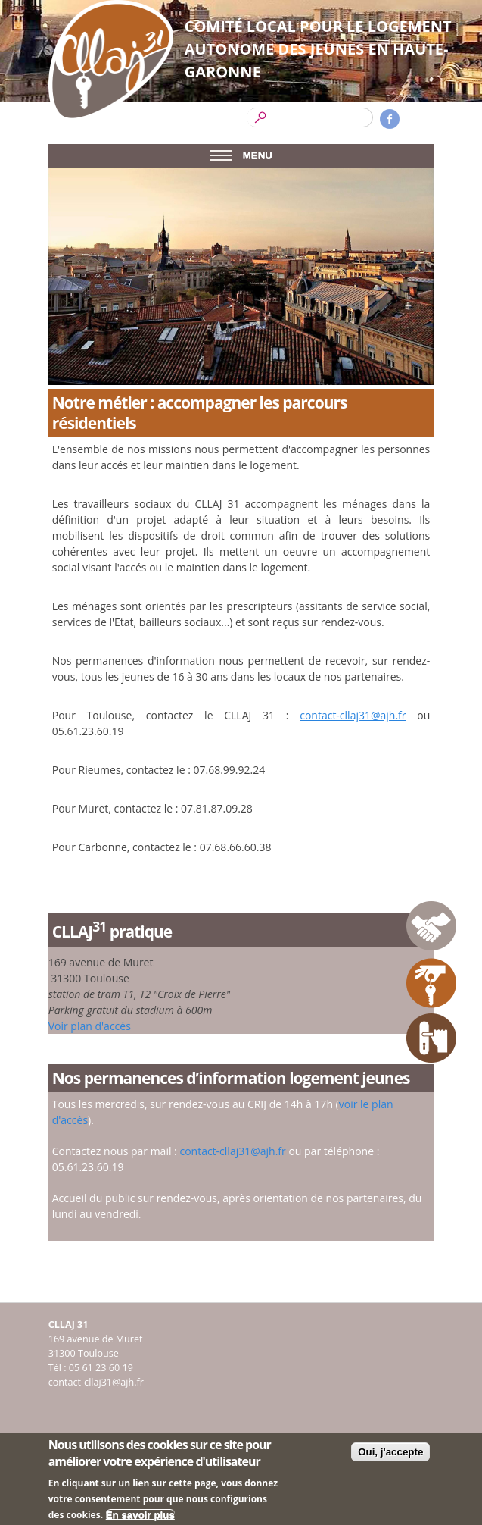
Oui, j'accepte (390, 1455)
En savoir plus (140, 1517)
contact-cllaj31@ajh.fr (353, 715)
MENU (241, 155)
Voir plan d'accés (89, 1026)
